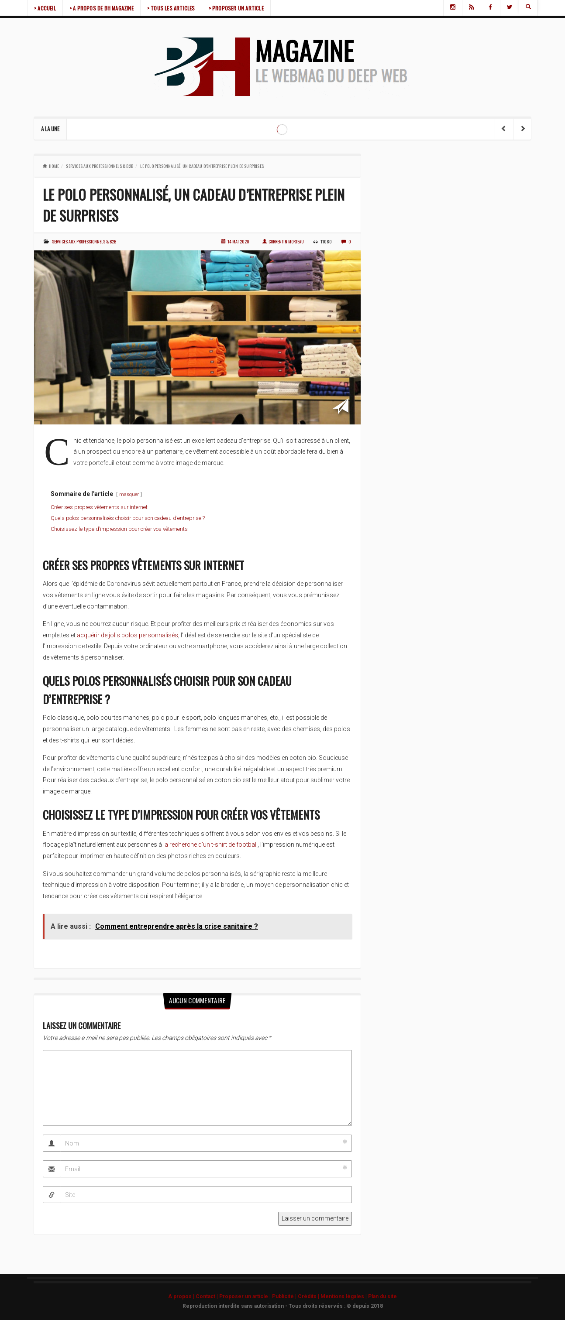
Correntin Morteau (283, 241)
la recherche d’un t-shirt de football (210, 844)
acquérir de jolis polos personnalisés (127, 635)
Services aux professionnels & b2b (99, 166)
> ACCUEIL (45, 8)
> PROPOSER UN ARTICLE (236, 8)
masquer (129, 494)
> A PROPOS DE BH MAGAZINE (101, 8)
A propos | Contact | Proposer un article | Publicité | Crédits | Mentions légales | (268, 1296)
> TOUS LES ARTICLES (171, 8)
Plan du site (382, 1296)
